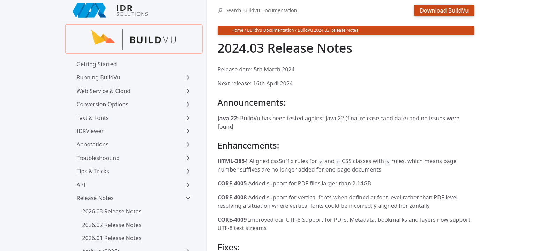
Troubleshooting (98, 158)
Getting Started (97, 64)
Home (237, 30)
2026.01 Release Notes (112, 238)
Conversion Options (102, 104)
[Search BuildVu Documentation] (318, 10)
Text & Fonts (93, 118)
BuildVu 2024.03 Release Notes (328, 30)
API (81, 185)
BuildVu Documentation (270, 30)
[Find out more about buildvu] (134, 39)
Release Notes (95, 198)
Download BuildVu (444, 10)
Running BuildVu (98, 77)
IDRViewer (90, 131)
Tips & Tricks (93, 171)
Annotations (93, 144)
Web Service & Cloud (104, 91)
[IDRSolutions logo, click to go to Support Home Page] (133, 10)
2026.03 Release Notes (112, 211)
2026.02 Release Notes (112, 225)
